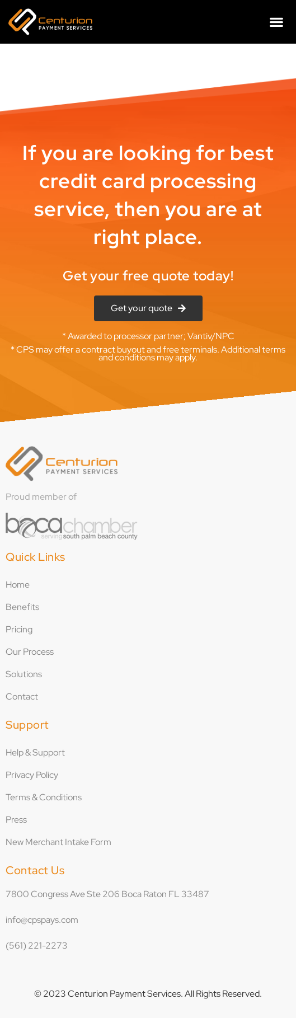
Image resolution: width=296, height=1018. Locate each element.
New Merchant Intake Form (58, 842)
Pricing (19, 629)
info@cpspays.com (42, 920)
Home (18, 584)
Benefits (22, 607)
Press (16, 819)
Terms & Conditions (44, 797)
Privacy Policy (32, 775)
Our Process (30, 652)
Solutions (24, 674)
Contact (22, 696)
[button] (277, 21)
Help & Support (35, 752)
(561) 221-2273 (37, 945)
